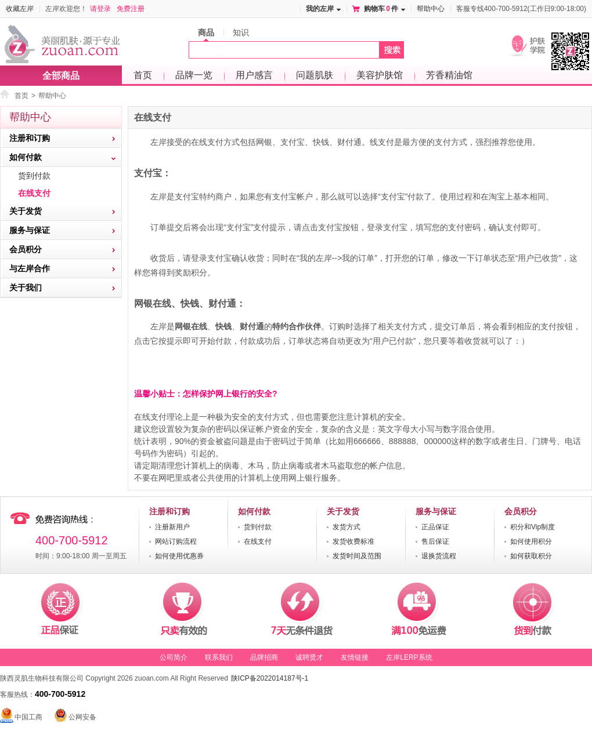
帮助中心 (431, 9)
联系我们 (219, 657)
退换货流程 (438, 556)
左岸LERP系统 (409, 657)
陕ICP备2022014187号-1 (269, 678)
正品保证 (435, 527)
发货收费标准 (353, 541)
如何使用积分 (531, 541)
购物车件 (381, 9)
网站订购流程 (176, 541)
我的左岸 (320, 9)
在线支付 (34, 193)
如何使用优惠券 (179, 556)
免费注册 (131, 9)
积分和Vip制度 (532, 527)
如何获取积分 (531, 556)
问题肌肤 (314, 75)
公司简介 (173, 657)
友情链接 (355, 657)
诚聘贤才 (309, 657)
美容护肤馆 (379, 75)
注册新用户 (172, 527)
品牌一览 (193, 75)
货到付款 (34, 175)
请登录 (100, 9)
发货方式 (346, 527)
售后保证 (435, 541)
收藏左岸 (20, 9)
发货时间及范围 (357, 556)
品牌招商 (264, 657)
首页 (142, 75)
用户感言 (254, 75)
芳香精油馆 (449, 75)
